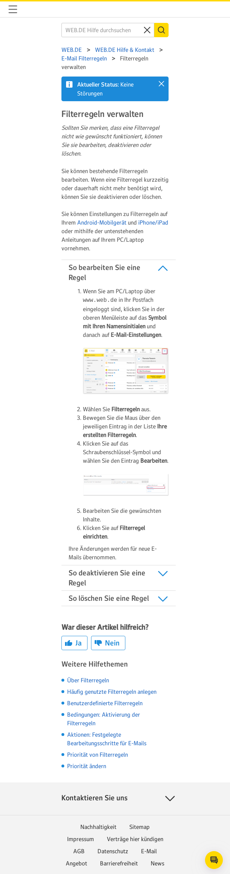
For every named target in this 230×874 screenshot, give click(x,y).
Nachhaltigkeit (98, 826)
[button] (161, 83)
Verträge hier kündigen (135, 838)
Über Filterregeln (88, 679)
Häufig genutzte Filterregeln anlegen (111, 690)
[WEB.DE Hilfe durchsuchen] (107, 30)
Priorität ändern (86, 765)
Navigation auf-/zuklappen (13, 9)
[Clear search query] (147, 30)
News (157, 862)
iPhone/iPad (153, 222)
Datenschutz (113, 850)
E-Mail (149, 850)
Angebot (76, 862)
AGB (79, 850)
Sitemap (139, 826)
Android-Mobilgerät (101, 222)
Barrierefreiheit (119, 862)
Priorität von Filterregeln (97, 753)
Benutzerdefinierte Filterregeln (104, 702)
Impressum (80, 838)
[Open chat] (214, 860)
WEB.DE (30, 9)
